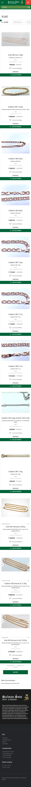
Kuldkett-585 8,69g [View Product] (15, 143)
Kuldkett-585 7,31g (15, 314)
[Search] (28, 7)
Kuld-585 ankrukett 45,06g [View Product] (15, 508)
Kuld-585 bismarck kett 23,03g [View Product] (15, 621)
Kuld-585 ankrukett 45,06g (15, 527)
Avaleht (3, 10)
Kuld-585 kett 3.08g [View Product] (15, 39)
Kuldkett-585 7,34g (15, 262)
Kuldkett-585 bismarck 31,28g (15, 584)
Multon (4, 779)
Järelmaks (5, 743)
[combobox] (15, 7)
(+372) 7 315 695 (6, 757)
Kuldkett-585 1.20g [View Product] (15, 456)
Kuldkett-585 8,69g (15, 159)
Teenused (5, 737)
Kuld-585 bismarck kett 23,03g (15, 640)
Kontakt (4, 741)
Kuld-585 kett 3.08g (15, 55)
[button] (15, 68)
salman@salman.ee (7, 753)
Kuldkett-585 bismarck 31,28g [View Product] (15, 564)
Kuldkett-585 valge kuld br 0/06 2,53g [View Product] (15, 402)
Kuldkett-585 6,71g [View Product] (15, 350)
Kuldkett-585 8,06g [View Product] (15, 195)
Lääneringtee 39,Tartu (8, 751)
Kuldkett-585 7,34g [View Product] (15, 247)
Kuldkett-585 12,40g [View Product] (15, 91)
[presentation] (2, 507)
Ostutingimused (6, 739)
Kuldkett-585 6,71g (15, 366)
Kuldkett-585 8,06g (15, 211)
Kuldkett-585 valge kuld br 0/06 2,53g (15, 418)
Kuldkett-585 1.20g (15, 472)
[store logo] (15, 2)
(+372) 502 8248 (6, 755)
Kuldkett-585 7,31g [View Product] (15, 298)
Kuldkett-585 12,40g (15, 107)
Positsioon (16, 22)
